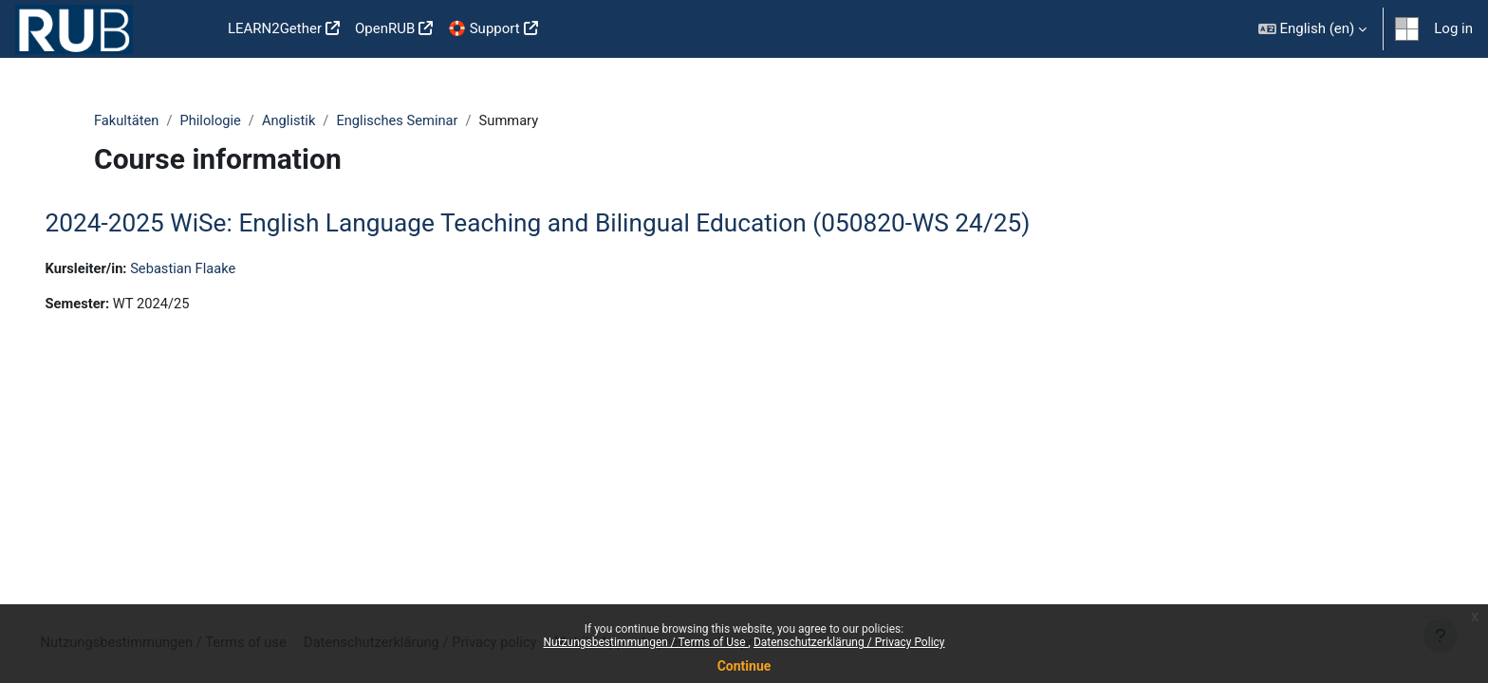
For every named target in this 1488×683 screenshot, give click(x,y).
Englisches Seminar (403, 120)
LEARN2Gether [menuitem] (275, 28)
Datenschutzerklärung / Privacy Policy (849, 642)
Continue (744, 666)
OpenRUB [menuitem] (385, 28)
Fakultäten (127, 120)
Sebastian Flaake (213, 268)
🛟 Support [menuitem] (483, 28)
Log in (1453, 28)
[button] (1313, 29)
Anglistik (292, 120)
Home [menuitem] (189, 29)
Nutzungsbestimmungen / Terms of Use (645, 642)
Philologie (212, 120)
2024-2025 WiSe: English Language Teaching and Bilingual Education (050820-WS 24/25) (564, 224)
